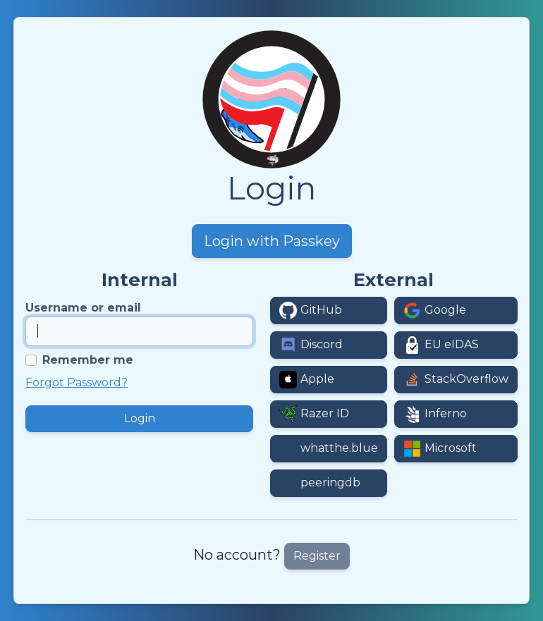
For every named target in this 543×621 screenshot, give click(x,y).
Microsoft (451, 448)
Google (445, 309)
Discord (321, 344)
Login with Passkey (272, 241)
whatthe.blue (339, 448)
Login (139, 418)
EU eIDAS (452, 344)
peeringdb (330, 482)
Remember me (87, 360)
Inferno (446, 413)
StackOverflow (466, 379)
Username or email (83, 307)
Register (317, 555)
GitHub (321, 309)
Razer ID (324, 413)
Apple (317, 379)
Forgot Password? (76, 382)
